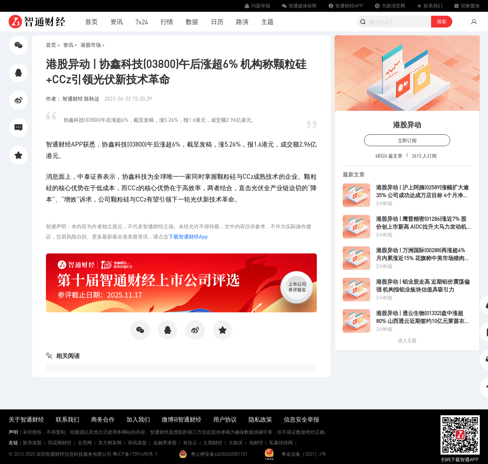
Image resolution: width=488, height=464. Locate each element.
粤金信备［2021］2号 (303, 454)
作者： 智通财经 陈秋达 (73, 98)
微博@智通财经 (181, 419)
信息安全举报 (301, 419)
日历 (217, 21)
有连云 (190, 443)
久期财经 (212, 443)
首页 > (53, 44)
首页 (91, 21)
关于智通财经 (26, 419)
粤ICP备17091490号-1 (135, 454)
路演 (242, 21)
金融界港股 (165, 443)
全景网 (85, 443)
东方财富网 (110, 443)
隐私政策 (260, 419)
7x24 (141, 22)
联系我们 (67, 419)
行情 (167, 21)
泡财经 (256, 443)
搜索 (441, 21)
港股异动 (407, 124)
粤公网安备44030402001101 (219, 454)
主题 (267, 21)
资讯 (116, 21)
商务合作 (103, 419)
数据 (192, 21)
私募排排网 (281, 443)
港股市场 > (92, 44)
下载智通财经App (188, 236)
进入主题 (407, 340)
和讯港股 (137, 443)
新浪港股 (32, 443)
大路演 (235, 443)
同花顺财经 (59, 443)
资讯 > (70, 44)
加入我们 (138, 419)
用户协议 (225, 419)
